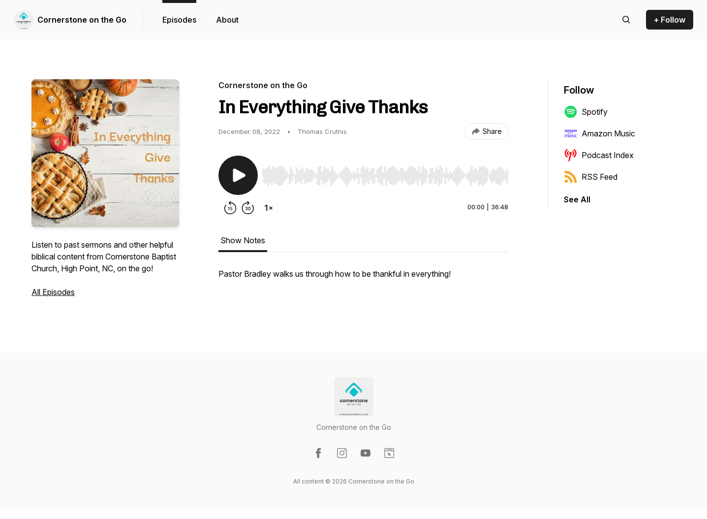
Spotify (586, 112)
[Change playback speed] (268, 208)
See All (577, 199)
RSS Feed (590, 177)
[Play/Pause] (238, 175)
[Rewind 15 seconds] (230, 208)
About (227, 20)
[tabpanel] (363, 279)
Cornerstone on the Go (81, 20)
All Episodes (53, 292)
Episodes (179, 20)
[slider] (385, 175)
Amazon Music (599, 133)
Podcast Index (599, 155)
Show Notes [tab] (242, 240)
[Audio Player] (385, 172)
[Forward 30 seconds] (248, 208)
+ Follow (669, 20)
